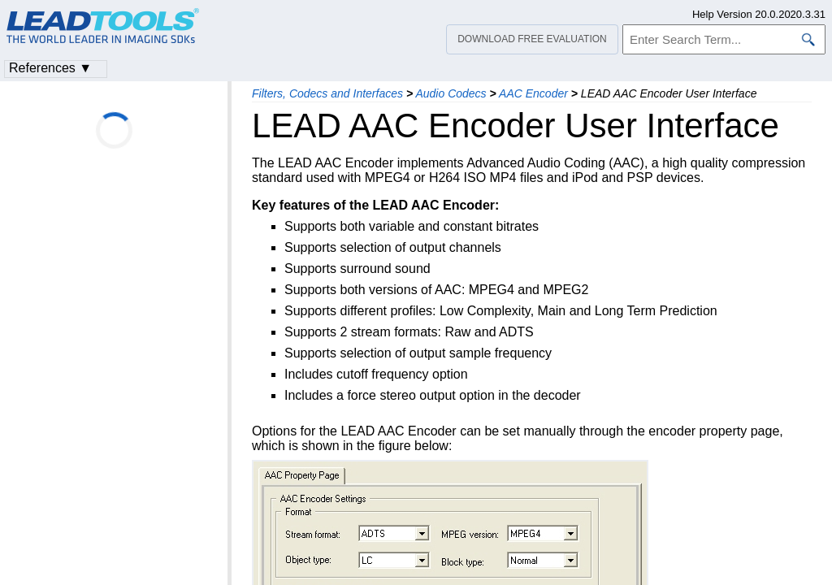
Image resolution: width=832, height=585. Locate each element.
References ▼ (50, 68)
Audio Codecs (450, 93)
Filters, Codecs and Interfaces (327, 93)
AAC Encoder (533, 93)
